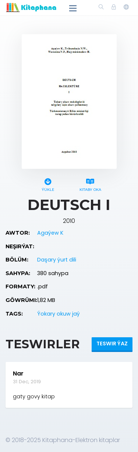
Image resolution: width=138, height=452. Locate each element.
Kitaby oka (90, 183)
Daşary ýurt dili (56, 259)
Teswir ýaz (112, 343)
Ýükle (48, 183)
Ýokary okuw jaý (58, 313)
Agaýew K (50, 232)
